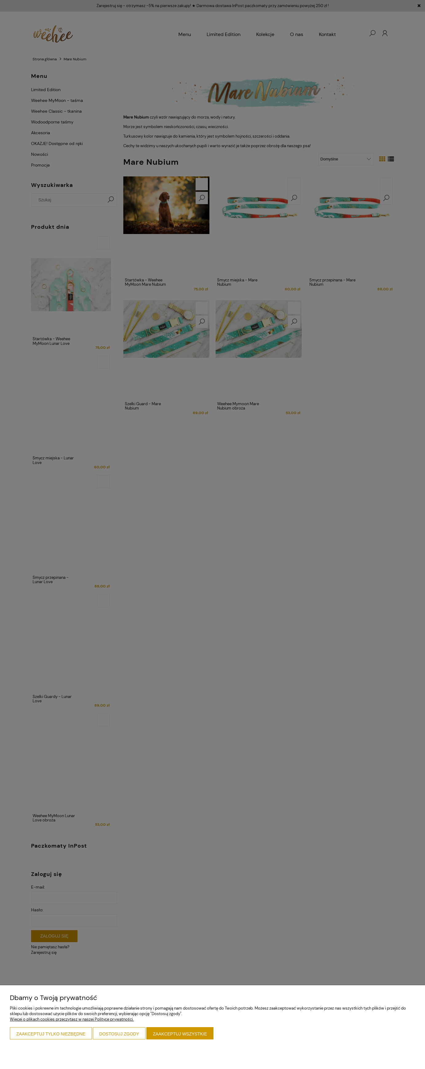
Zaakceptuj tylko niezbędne (50, 1033)
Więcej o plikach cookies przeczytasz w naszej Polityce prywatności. (72, 1019)
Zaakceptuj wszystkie (180, 1033)
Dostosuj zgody (119, 1033)
